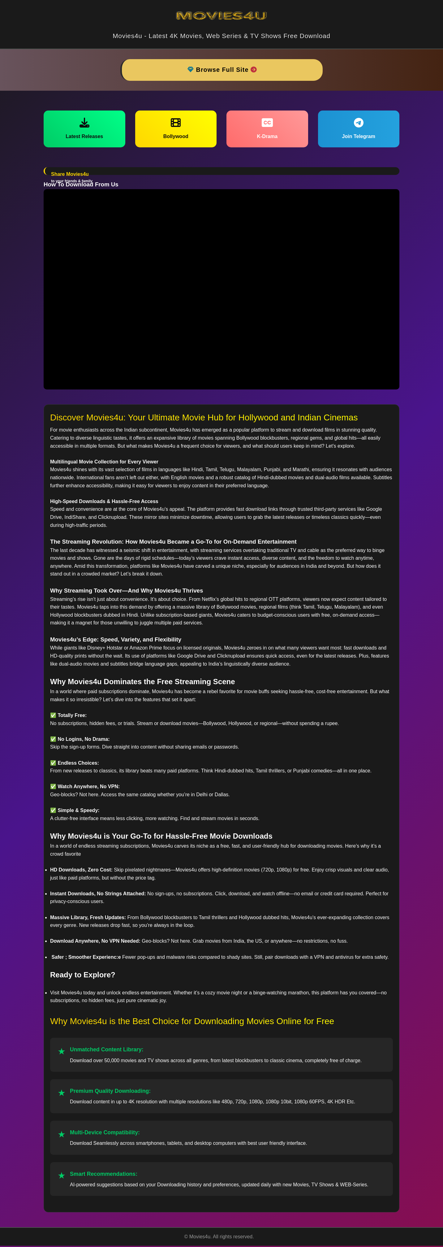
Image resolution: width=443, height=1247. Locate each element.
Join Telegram (358, 129)
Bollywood (175, 129)
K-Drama (267, 129)
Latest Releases (84, 129)
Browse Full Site (222, 70)
